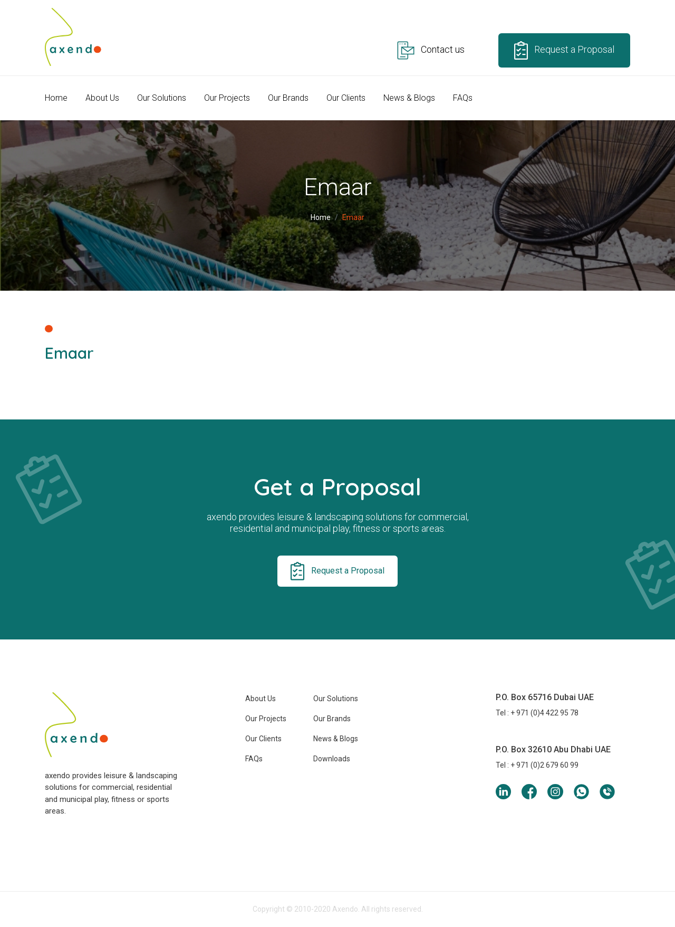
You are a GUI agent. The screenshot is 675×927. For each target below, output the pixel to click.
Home (56, 98)
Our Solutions (161, 98)
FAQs (462, 98)
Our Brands (288, 98)
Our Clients (345, 98)
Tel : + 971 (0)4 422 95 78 (537, 713)
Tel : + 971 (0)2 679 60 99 (537, 765)
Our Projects (227, 98)
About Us (102, 98)
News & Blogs (409, 98)
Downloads (331, 758)
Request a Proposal (564, 50)
